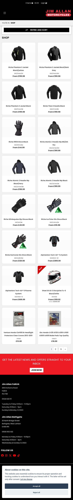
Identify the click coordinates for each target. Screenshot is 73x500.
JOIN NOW (36, 370)
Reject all (36, 492)
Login (44, 3)
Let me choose (26, 479)
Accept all (36, 486)
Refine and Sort (36, 29)
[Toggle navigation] (4, 13)
